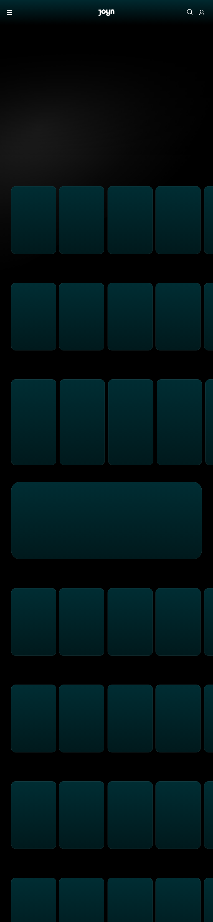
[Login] (202, 12)
